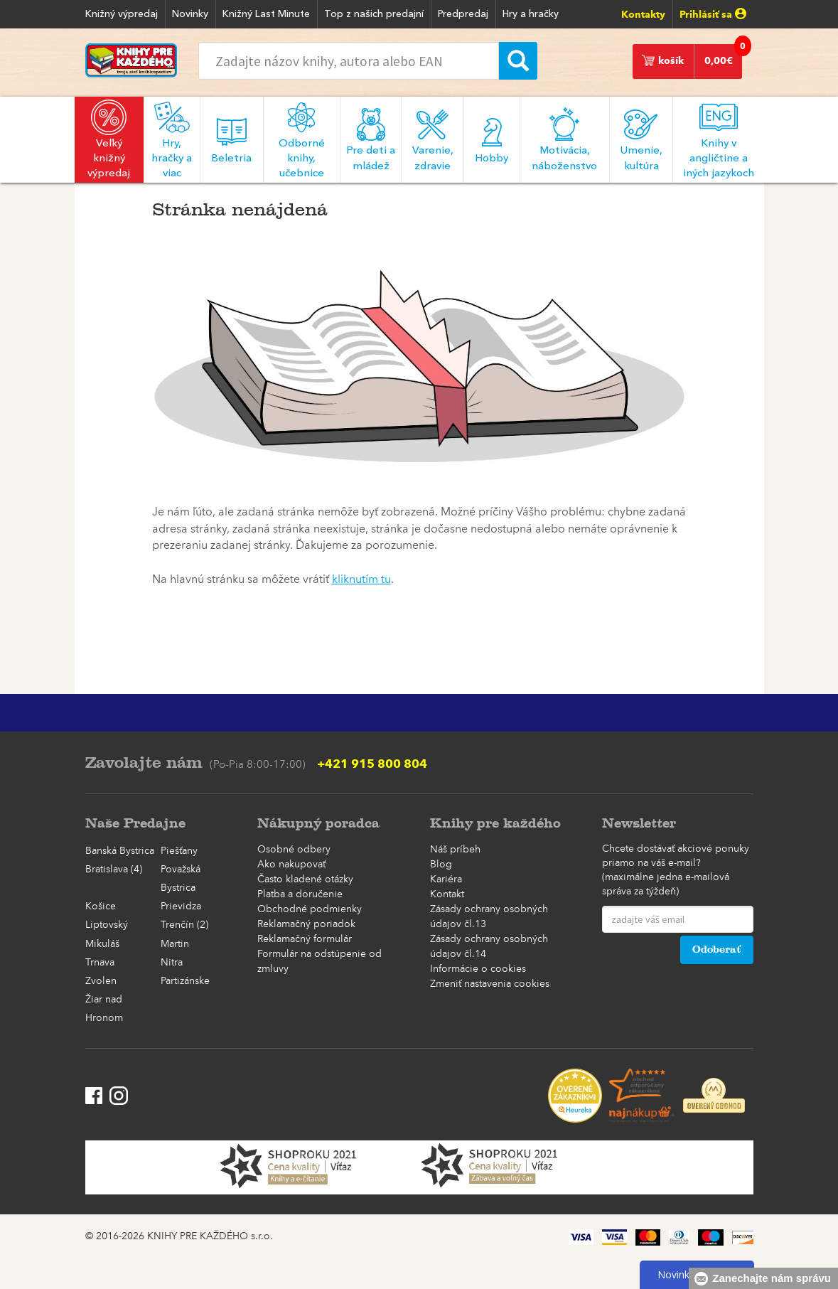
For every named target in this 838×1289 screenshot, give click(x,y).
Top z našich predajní (374, 14)
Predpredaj (463, 14)
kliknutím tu (361, 580)
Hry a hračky (531, 14)
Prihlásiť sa (712, 14)
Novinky (190, 14)
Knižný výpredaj (121, 14)
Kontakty (643, 14)
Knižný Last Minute (266, 14)
